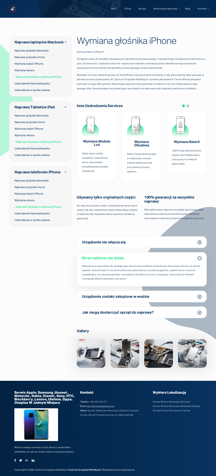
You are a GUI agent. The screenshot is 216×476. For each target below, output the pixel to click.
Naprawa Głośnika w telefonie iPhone (38, 76)
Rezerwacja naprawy (165, 9)
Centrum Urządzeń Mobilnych (84, 470)
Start (114, 9)
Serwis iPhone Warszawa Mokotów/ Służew (176, 406)
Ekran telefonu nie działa (141, 258)
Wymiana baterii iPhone (29, 63)
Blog (187, 9)
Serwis (142, 9)
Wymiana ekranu (24, 70)
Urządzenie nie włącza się (141, 242)
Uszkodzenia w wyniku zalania (32, 90)
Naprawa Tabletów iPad (40, 107)
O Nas (127, 9)
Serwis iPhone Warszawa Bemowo (171, 402)
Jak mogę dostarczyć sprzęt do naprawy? (141, 312)
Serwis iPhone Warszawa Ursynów (171, 410)
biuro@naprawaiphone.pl (100, 406)
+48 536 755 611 (98, 402)
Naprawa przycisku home (30, 57)
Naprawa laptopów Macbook (40, 42)
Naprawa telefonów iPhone (40, 172)
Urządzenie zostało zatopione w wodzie (141, 297)
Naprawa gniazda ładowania (32, 50)
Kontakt (202, 9)
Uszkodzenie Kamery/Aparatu (32, 83)
